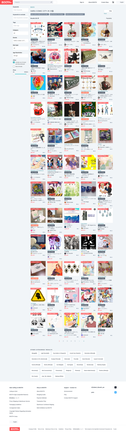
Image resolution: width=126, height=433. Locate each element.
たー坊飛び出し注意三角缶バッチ (37, 305)
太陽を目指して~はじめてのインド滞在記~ (55, 228)
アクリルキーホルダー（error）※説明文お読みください (105, 95)
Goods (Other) (84, 197)
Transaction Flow (41, 401)
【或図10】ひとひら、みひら (54, 281)
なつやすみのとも (85, 306)
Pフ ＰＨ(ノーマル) (36, 198)
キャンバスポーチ (35, 280)
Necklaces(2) (90, 364)
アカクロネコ (51, 306)
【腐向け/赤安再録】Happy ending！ (38, 68)
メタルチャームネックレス (71, 280)
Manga (82, 37)
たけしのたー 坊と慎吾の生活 (88, 332)
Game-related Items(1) (89, 370)
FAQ (65, 394)
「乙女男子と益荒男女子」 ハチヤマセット (88, 174)
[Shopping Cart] (113, 2)
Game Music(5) (86, 359)
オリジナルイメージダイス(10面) (88, 199)
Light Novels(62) (45, 353)
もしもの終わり (68, 225)
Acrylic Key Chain (68, 144)
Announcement (68, 391)
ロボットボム (101, 253)
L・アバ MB (101, 145)
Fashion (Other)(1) (103, 370)
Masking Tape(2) (101, 364)
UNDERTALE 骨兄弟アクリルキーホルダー (55, 172)
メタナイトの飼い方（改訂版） (54, 119)
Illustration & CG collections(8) (39, 359)
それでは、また (85, 147)
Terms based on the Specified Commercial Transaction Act (98, 429)
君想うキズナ (101, 332)
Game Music (50, 64)
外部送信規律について (78, 429)
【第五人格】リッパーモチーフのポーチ (71, 95)
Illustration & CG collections (54, 37)
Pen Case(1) (35, 376)
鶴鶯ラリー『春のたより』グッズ (37, 228)
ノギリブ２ (101, 174)
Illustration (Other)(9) (90, 353)
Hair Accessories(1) (47, 370)
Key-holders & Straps (69, 37)
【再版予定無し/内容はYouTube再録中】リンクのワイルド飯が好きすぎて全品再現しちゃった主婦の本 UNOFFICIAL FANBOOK (38, 42)
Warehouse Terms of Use (51, 429)
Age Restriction (17, 52)
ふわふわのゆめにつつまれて (37, 174)
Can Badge (33, 303)
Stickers (83, 117)
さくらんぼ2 (67, 68)
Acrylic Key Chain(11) (75, 353)
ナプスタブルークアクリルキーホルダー (54, 148)
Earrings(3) (70, 364)
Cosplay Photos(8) (55, 359)
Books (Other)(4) (48, 364)
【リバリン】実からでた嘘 (37, 94)
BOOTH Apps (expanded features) (18, 394)
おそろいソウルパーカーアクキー (54, 254)
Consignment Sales (14, 408)
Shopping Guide (41, 394)
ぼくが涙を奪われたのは (87, 280)
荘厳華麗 (66, 251)
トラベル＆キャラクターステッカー (88, 121)
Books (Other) (34, 37)
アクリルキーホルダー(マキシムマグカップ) (38, 119)
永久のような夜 (85, 251)
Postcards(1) (59, 370)
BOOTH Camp (13, 416)
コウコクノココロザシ (36, 332)
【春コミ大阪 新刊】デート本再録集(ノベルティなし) (105, 201)
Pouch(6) (76, 359)
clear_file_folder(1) (46, 376)
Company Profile (32, 429)
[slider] (14, 74)
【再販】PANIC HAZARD (54, 200)
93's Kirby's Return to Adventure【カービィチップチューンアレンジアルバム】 (55, 66)
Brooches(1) (35, 370)
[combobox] (33, 2)
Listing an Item (13, 391)
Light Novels (50, 91)
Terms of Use (41, 429)
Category (15, 30)
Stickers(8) (67, 359)
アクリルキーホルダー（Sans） (71, 42)
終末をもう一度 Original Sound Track (88, 226)
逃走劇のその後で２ (103, 227)
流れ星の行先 (34, 251)
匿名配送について (14, 398)
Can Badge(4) (60, 364)
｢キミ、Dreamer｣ (52, 332)
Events (15, 37)
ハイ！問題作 (101, 306)
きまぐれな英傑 (85, 41)
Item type (15, 45)
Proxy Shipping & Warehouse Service (19, 401)
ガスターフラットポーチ (104, 68)
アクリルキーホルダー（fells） (105, 42)
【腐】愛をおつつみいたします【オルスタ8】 (71, 332)
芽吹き (66, 200)
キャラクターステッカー (104, 119)
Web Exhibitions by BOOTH (44, 408)
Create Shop (104, 2)
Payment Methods (42, 398)
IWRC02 (50, 41)
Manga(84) (34, 353)
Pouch (82, 64)
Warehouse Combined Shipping (45, 404)
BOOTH (32, 7)
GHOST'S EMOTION (69, 305)
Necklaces (66, 276)
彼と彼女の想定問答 (69, 174)
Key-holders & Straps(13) (59, 353)
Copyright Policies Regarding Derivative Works (20, 412)
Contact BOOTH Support (71, 398)
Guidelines (61, 429)
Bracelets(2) (80, 364)
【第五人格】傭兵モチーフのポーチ (88, 68)
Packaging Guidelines (15, 404)
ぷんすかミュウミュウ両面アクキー (105, 281)
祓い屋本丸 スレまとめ (53, 94)
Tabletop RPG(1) (59, 376)
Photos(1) (77, 370)
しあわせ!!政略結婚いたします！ (38, 148)
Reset (105, 13)
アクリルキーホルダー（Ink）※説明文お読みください (71, 121)
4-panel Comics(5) (98, 359)
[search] (51, 2)
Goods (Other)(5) (36, 364)
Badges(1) (68, 370)
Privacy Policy (68, 429)
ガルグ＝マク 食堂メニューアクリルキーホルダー (88, 95)
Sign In (82, 2)
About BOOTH (92, 2)
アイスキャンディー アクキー (71, 146)
